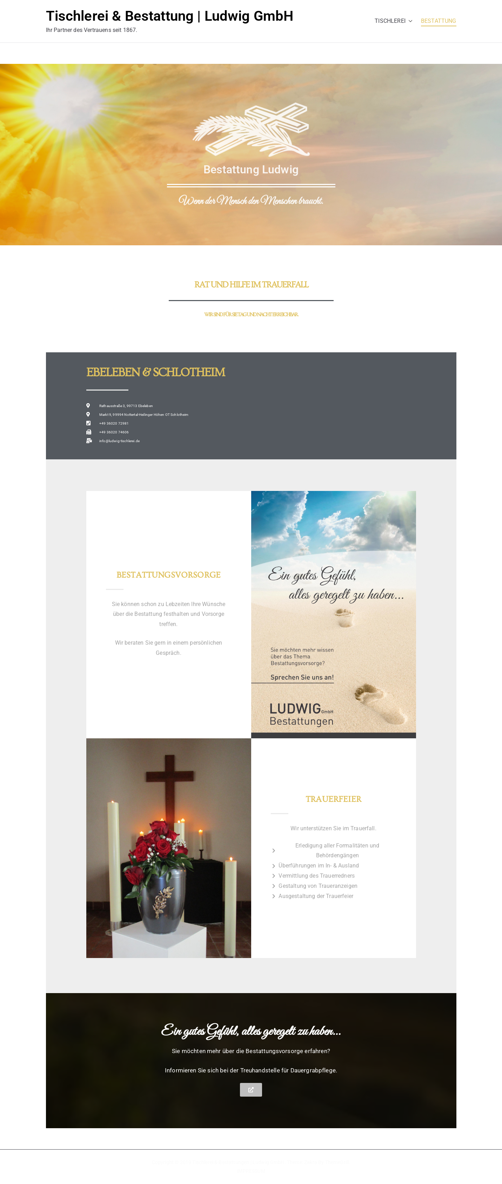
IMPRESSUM (251, 1171)
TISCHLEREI (394, 21)
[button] (409, 21)
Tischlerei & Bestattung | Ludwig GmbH (170, 16)
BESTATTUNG (438, 21)
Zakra (310, 1162)
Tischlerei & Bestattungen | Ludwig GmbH (238, 1162)
